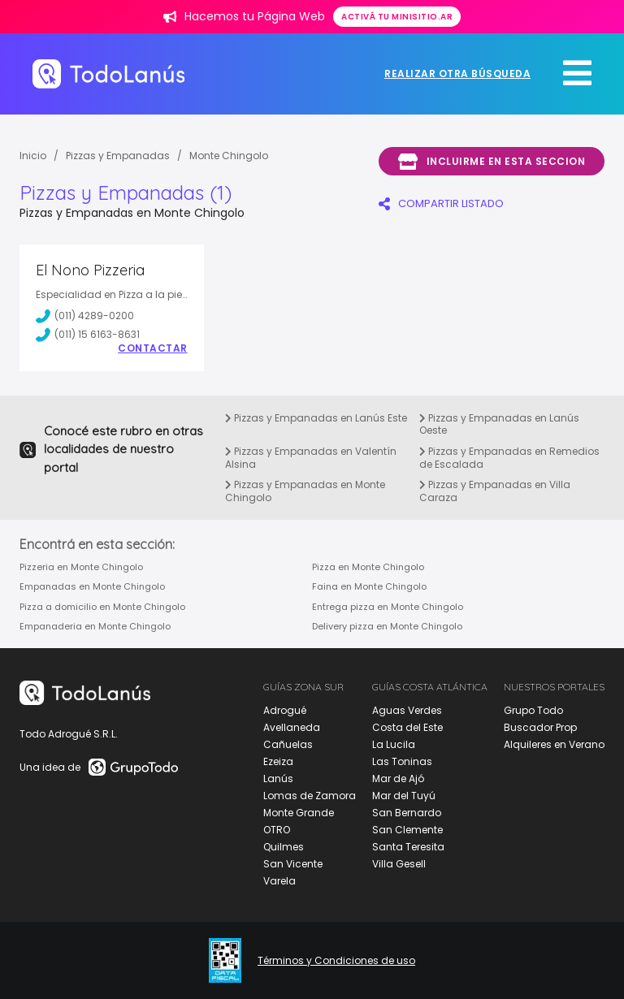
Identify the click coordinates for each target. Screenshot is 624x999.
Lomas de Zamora (309, 795)
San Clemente (407, 830)
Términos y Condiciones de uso (336, 960)
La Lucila (393, 744)
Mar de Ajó (398, 778)
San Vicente (293, 864)
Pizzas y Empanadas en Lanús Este (316, 418)
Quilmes (283, 847)
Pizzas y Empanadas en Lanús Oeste (499, 424)
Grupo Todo (533, 710)
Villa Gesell (399, 864)
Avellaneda (291, 727)
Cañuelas (288, 744)
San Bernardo (406, 813)
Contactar (153, 348)
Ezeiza (278, 761)
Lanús (278, 778)
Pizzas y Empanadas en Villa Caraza (494, 491)
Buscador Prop (540, 727)
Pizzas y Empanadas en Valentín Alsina (310, 457)
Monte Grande (298, 813)
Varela (279, 881)
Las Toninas (402, 761)
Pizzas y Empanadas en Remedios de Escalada (509, 457)
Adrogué (284, 710)
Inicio (33, 155)
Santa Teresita (408, 847)
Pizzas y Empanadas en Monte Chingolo (305, 491)
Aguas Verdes (407, 710)
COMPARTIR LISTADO (441, 203)
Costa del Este (407, 727)
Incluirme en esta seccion (491, 162)
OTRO (276, 830)
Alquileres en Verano (554, 744)
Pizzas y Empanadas (118, 155)
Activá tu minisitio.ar (397, 17)
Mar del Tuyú (404, 795)
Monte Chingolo (228, 155)
